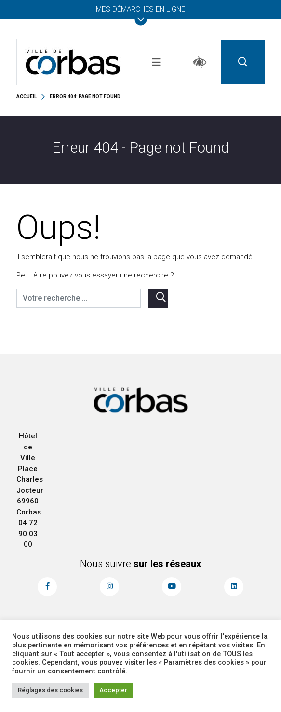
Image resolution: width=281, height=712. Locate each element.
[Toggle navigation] (156, 62)
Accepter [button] (113, 690)
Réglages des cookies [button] (50, 690)
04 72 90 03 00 (28, 533)
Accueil (26, 96)
